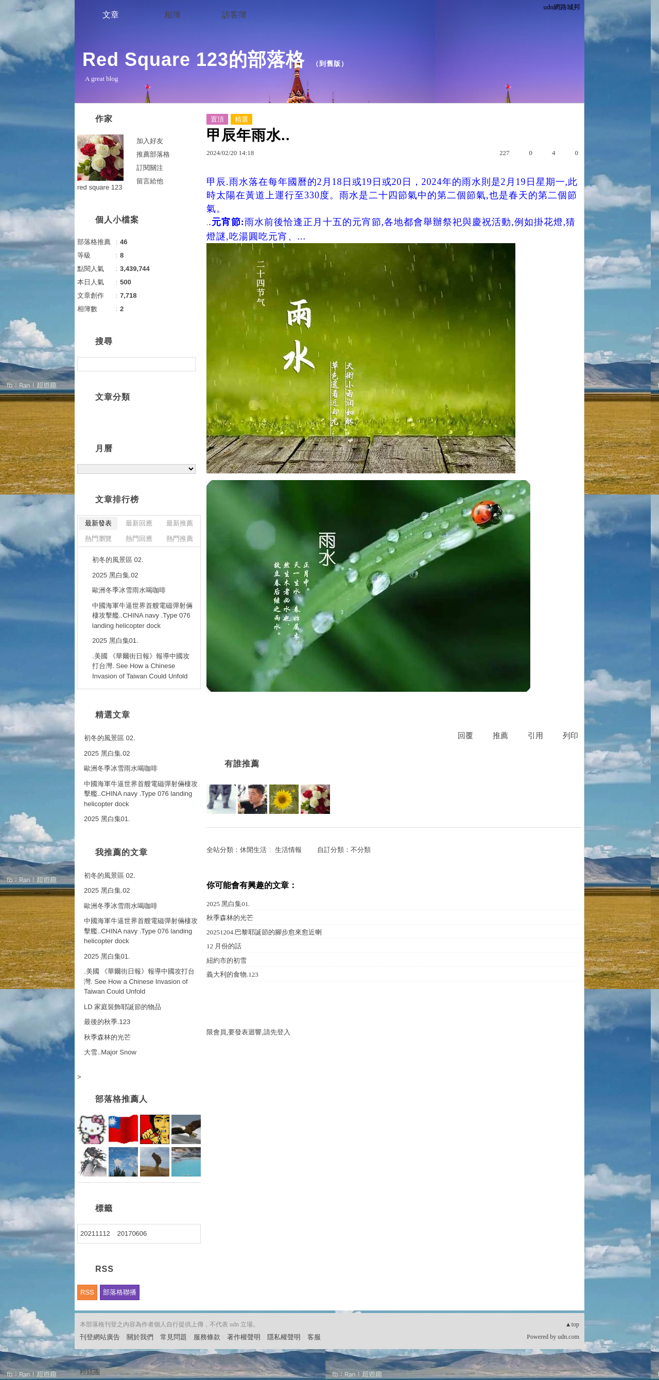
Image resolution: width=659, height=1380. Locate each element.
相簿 (172, 14)
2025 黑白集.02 (115, 575)
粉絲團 (90, 1372)
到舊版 (330, 63)
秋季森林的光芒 (229, 918)
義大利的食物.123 (232, 974)
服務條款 (207, 1337)
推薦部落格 (153, 154)
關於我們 (140, 1337)
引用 (535, 735)
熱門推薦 (179, 538)
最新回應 (139, 523)
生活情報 (288, 850)
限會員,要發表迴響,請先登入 (248, 1032)
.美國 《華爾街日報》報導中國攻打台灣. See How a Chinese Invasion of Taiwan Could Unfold (140, 666)
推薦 (500, 735)
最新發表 (98, 523)
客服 (314, 1337)
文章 (110, 14)
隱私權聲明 (284, 1337)
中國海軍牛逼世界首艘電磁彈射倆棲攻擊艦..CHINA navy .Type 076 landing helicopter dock (142, 615)
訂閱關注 (149, 168)
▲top (572, 1324)
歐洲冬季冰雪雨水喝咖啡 (129, 590)
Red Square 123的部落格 (193, 59)
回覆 (465, 735)
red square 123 (99, 187)
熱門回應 (139, 538)
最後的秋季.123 (107, 1022)
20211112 (95, 1233)
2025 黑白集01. (228, 904)
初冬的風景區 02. (118, 560)
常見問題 (173, 1337)
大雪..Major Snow (110, 1052)
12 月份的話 (223, 946)
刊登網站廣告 (100, 1337)
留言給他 (149, 181)
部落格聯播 (119, 1292)
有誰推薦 (241, 763)
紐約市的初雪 (226, 960)
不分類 (361, 850)
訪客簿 (234, 14)
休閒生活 (253, 850)
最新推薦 (179, 523)
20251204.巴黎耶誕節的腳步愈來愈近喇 (264, 932)
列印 (570, 735)
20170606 (132, 1233)
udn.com (568, 1336)
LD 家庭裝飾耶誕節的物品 (122, 1007)
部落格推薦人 (121, 1099)
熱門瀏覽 (98, 538)
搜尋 (187, 364)
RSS (87, 1292)
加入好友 (149, 141)
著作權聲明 (244, 1337)
